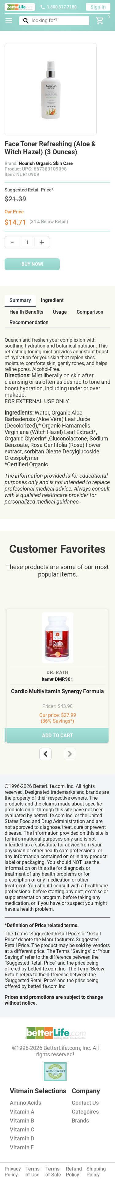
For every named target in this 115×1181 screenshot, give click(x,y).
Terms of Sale (53, 1172)
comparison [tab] (90, 312)
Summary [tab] (20, 300)
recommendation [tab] (29, 322)
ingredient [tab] (52, 300)
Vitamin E (22, 1147)
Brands (80, 1120)
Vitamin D (22, 1138)
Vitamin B (22, 1120)
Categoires (85, 1111)
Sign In (98, 7)
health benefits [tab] (26, 312)
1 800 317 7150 (58, 6)
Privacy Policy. (13, 1172)
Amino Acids (25, 1102)
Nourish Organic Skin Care (46, 163)
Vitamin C (22, 1129)
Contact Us (85, 1102)
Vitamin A (22, 1111)
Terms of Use (32, 1172)
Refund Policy (74, 1172)
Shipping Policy (96, 1172)
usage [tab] (60, 312)
